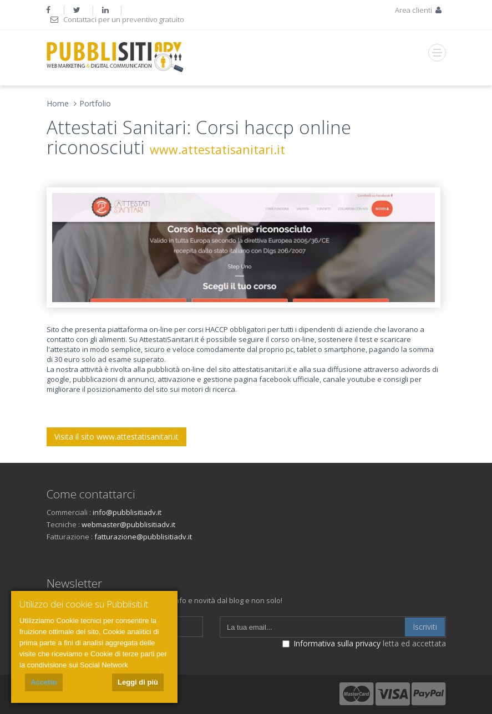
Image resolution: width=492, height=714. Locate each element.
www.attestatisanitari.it (217, 149)
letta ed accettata (364, 643)
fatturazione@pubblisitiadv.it (143, 537)
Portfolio (95, 103)
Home (58, 103)
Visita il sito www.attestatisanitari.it (116, 436)
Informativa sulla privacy (337, 643)
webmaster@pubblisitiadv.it (128, 524)
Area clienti (419, 10)
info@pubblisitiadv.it (127, 512)
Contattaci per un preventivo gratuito (117, 19)
